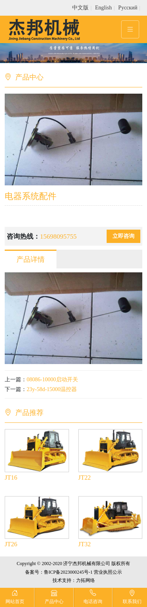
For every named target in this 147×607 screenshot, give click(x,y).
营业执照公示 (108, 572)
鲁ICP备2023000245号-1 (68, 572)
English (103, 8)
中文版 (80, 8)
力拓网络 (85, 580)
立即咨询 (123, 236)
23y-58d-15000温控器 (52, 389)
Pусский (128, 8)
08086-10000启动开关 (52, 379)
